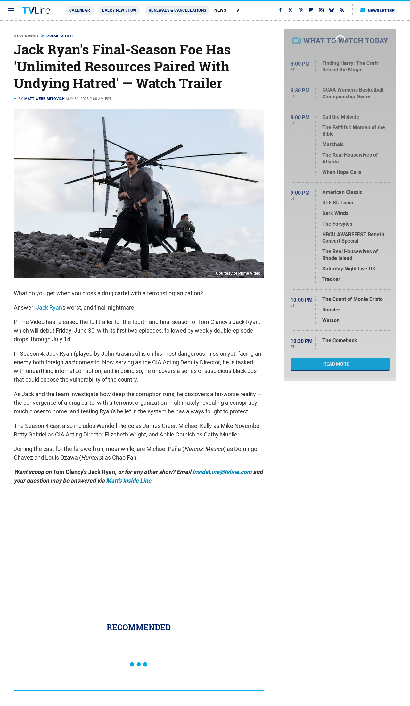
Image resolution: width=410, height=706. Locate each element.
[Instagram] (321, 10)
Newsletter (377, 10)
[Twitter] (290, 10)
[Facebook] (280, 10)
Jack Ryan (49, 307)
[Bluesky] (331, 10)
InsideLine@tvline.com (222, 472)
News (220, 10)
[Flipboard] (311, 10)
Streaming (26, 36)
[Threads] (301, 10)
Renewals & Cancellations (177, 10)
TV (237, 10)
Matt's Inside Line (128, 481)
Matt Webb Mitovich (44, 98)
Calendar (79, 10)
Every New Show (119, 10)
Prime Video (59, 36)
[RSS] (342, 10)
